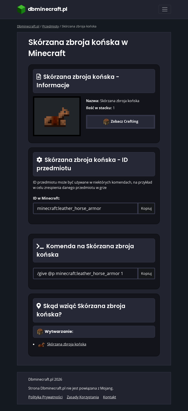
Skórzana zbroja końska (66, 344)
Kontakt (109, 397)
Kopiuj (146, 208)
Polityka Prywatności (45, 397)
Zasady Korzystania (83, 397)
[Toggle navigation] (165, 9)
